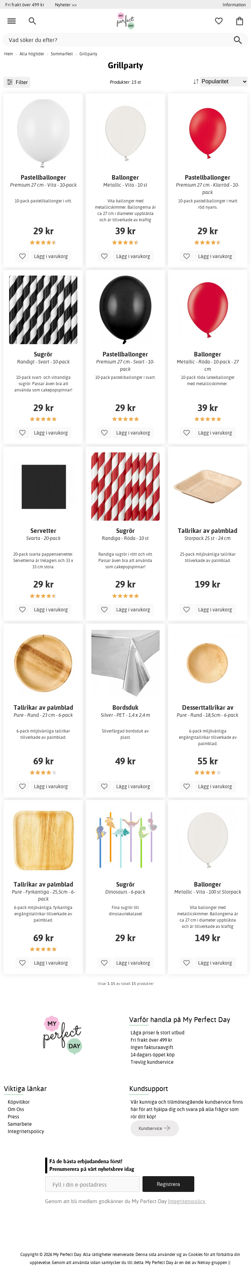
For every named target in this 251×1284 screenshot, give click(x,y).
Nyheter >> (66, 4)
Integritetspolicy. (187, 1201)
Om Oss (16, 1109)
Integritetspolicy (26, 1131)
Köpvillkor (19, 1102)
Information (234, 4)
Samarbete (20, 1124)
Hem (8, 53)
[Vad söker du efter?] (125, 39)
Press (13, 1116)
